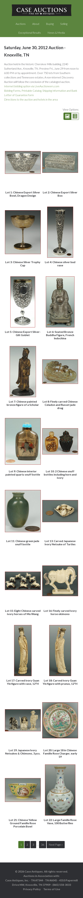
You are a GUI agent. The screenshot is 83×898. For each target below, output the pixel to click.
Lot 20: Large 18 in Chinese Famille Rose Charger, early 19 (60, 753)
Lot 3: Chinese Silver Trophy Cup (22, 263)
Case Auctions (41, 10)
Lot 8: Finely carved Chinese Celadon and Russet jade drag (60, 405)
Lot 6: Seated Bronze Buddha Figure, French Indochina (60, 335)
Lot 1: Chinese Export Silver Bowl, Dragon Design (22, 194)
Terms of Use (51, 889)
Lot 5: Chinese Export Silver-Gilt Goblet (23, 333)
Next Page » (56, 844)
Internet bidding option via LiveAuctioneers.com (31, 86)
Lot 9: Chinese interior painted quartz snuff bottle (22, 473)
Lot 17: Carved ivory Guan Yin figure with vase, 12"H (22, 682)
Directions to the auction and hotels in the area (31, 99)
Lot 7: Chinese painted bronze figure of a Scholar (23, 403)
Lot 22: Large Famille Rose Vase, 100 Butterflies (60, 821)
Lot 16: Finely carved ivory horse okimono (60, 612)
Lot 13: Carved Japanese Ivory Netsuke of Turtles (60, 542)
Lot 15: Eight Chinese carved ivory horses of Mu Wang (23, 612)
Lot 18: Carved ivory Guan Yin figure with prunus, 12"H (60, 682)
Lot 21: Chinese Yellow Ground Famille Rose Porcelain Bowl (23, 823)
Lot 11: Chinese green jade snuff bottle (22, 542)
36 (42, 844)
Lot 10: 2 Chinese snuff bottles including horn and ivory (60, 474)
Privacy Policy (32, 889)
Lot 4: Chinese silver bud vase (60, 263)
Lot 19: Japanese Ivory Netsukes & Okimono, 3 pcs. (22, 752)
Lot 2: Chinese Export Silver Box (60, 194)
